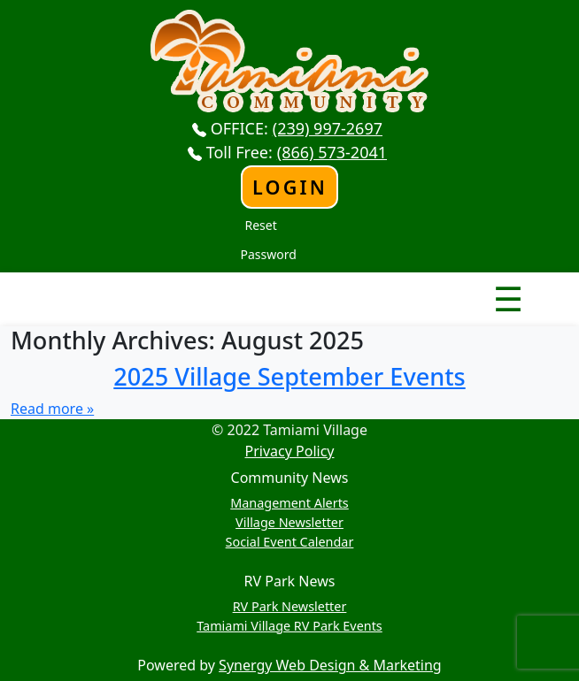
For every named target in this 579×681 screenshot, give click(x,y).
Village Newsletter (289, 522)
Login (290, 187)
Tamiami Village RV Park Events (289, 625)
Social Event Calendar (290, 541)
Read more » (52, 408)
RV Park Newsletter (290, 606)
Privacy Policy (290, 451)
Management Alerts (289, 502)
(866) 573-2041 (332, 152)
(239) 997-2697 (327, 128)
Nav (446, 284)
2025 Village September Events (289, 376)
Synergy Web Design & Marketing (330, 665)
